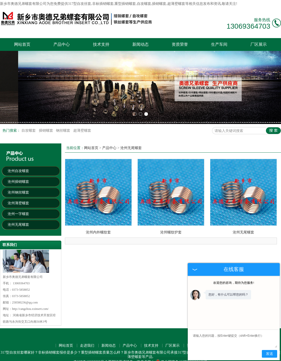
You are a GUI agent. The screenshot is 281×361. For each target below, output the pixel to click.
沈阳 (124, 347)
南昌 (3, 352)
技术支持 (101, 44)
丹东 (116, 356)
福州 (172, 347)
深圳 (44, 347)
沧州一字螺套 (18, 195)
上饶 (164, 356)
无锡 (180, 347)
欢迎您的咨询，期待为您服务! (233, 283)
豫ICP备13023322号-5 (90, 343)
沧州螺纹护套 (171, 213)
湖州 (156, 352)
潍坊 (100, 352)
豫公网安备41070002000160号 (181, 343)
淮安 (72, 356)
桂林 (132, 352)
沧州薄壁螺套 (18, 184)
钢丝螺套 (63, 112)
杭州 (60, 347)
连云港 (106, 356)
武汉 (68, 347)
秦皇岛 (38, 356)
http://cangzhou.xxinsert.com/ (30, 290)
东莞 (52, 347)
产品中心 (61, 44)
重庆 (76, 347)
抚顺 (148, 356)
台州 (84, 352)
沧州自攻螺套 (18, 152)
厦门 (164, 347)
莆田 (56, 356)
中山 (76, 352)
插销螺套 (46, 112)
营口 (172, 356)
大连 (140, 347)
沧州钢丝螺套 (18, 174)
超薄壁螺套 (82, 112)
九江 (140, 356)
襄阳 (156, 356)
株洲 (48, 356)
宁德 (80, 356)
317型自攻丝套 (79, 4)
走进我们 (87, 327)
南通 (27, 352)
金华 (36, 352)
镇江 (116, 352)
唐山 (140, 352)
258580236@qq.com (25, 284)
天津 (92, 347)
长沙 (116, 347)
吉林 (64, 356)
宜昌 (20, 356)
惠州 (52, 352)
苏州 (100, 347)
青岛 (132, 347)
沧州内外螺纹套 (98, 213)
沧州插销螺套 (18, 163)
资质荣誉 (180, 44)
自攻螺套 (29, 112)
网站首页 (22, 44)
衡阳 (88, 356)
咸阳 (28, 356)
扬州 (124, 352)
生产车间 (219, 44)
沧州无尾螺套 (18, 206)
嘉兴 (20, 352)
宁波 (156, 347)
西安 (108, 347)
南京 (84, 347)
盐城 (180, 352)
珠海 (44, 352)
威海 (172, 352)
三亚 (148, 352)
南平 (96, 356)
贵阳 (11, 352)
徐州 (60, 352)
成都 (148, 347)
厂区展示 (258, 44)
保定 (108, 352)
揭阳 (123, 356)
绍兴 (68, 352)
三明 (180, 356)
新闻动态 (140, 44)
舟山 (132, 356)
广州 (36, 347)
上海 (27, 347)
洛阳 (164, 352)
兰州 (92, 352)
